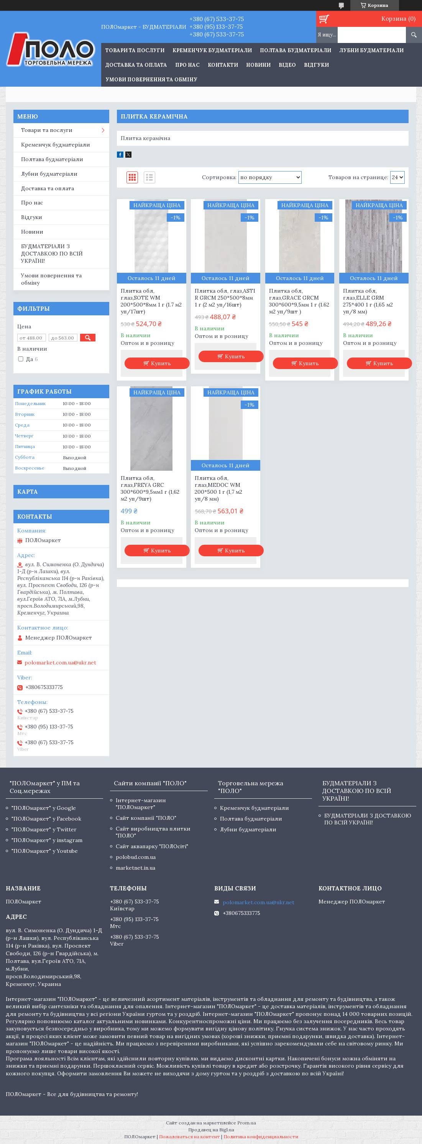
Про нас (187, 65)
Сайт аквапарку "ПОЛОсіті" (152, 846)
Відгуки (316, 65)
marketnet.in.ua (135, 867)
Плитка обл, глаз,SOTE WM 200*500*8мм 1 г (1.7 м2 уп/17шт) (151, 301)
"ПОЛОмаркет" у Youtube (44, 850)
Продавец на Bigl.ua (211, 1129)
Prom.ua (246, 1123)
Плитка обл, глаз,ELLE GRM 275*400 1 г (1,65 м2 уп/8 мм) (368, 301)
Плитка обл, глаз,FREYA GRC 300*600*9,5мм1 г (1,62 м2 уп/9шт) (150, 488)
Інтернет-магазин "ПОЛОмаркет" (141, 804)
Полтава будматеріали (295, 50)
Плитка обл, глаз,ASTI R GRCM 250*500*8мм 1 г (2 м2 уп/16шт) (225, 297)
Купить (161, 363)
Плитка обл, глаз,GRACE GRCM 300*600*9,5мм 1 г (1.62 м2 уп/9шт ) (299, 301)
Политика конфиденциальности (260, 1136)
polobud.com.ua (136, 857)
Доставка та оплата (136, 65)
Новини (258, 65)
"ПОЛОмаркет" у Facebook (46, 818)
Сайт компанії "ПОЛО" (146, 817)
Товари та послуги (46, 130)
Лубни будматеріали (371, 50)
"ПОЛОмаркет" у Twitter (44, 829)
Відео (287, 65)
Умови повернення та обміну (151, 79)
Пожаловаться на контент (189, 1136)
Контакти (223, 65)
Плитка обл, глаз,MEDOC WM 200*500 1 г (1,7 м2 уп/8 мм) (218, 488)
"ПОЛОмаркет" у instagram (46, 840)
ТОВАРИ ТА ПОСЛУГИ (134, 50)
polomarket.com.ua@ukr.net (60, 662)
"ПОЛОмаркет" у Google (43, 807)
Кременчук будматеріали (212, 50)
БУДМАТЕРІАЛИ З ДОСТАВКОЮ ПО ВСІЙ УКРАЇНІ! (52, 253)
